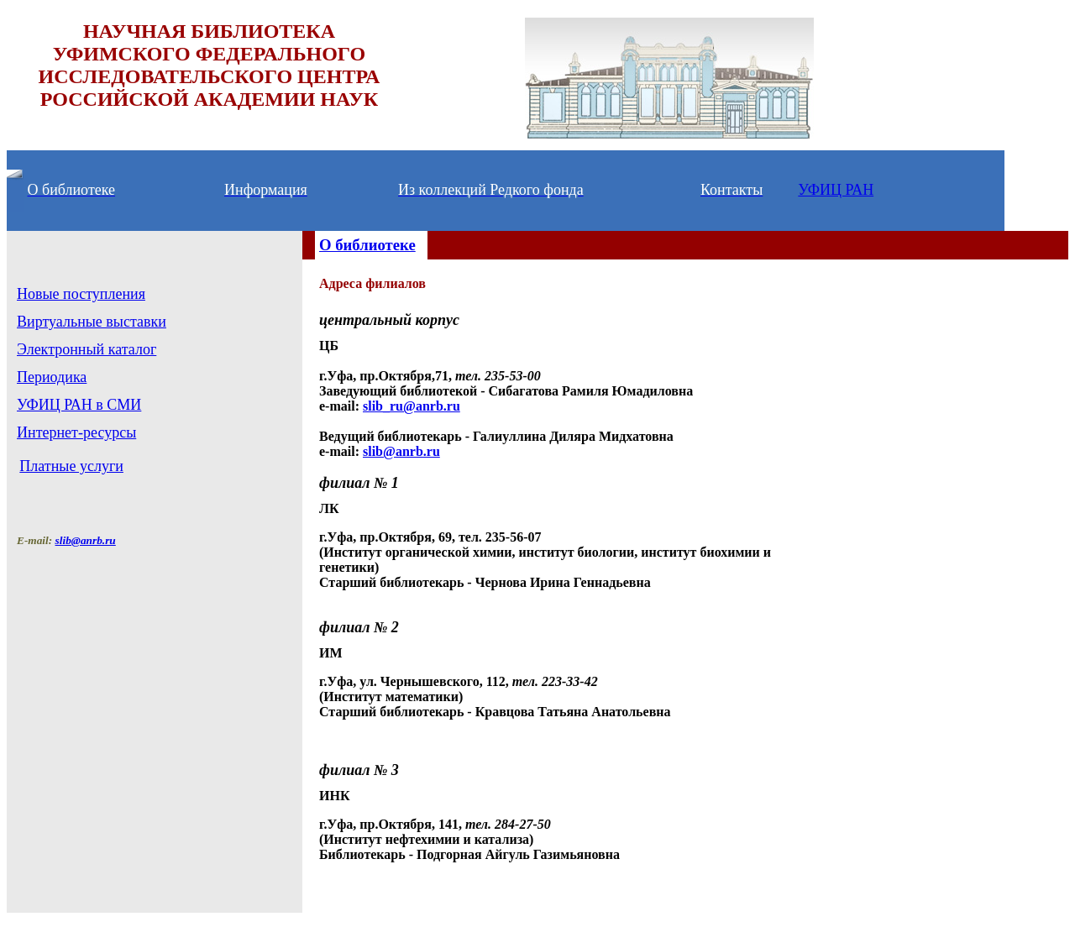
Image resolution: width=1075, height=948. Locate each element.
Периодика (52, 377)
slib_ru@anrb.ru (411, 406)
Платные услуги (71, 466)
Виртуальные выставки (91, 321)
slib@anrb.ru (401, 451)
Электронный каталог (86, 349)
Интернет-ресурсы (76, 432)
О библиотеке (367, 245)
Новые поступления (81, 293)
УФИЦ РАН (835, 189)
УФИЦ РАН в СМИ (79, 404)
